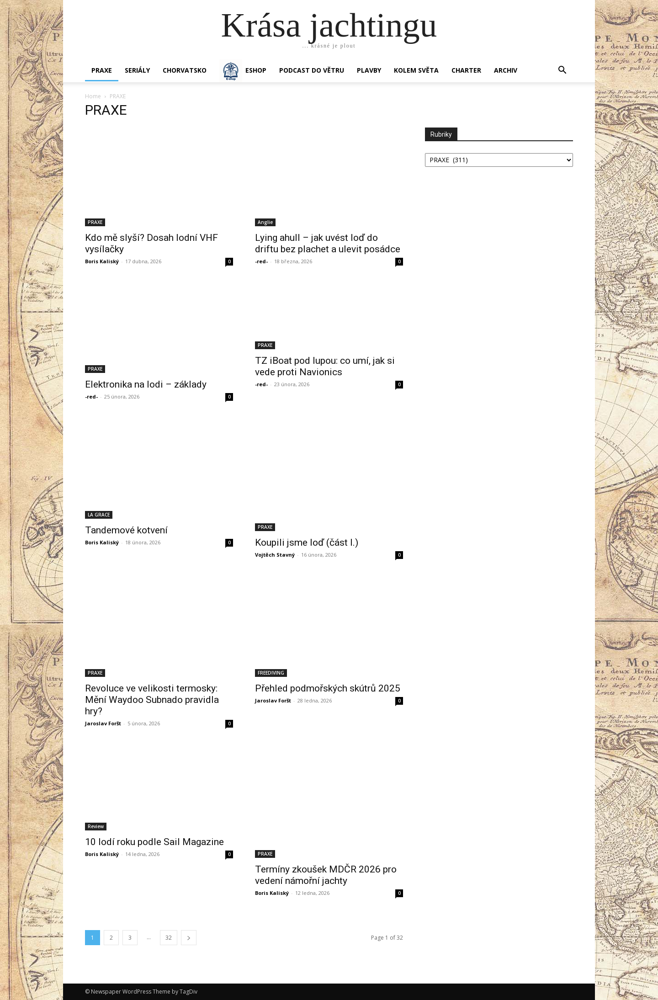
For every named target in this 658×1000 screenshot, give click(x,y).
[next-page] (188, 937)
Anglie (265, 222)
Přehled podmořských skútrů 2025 (327, 688)
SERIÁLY (137, 70)
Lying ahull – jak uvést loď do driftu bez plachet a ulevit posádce (327, 243)
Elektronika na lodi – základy (146, 384)
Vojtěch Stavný (275, 554)
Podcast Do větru (311, 70)
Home (93, 96)
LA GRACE (99, 514)
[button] (562, 71)
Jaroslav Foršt (103, 723)
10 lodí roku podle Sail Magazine (154, 841)
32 (168, 937)
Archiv (505, 70)
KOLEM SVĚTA (416, 70)
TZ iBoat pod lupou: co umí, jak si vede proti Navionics (325, 366)
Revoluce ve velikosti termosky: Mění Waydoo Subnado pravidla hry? (152, 700)
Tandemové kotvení (126, 530)
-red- (261, 261)
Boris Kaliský (102, 261)
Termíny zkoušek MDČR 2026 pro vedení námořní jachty (326, 875)
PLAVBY (369, 70)
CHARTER (466, 70)
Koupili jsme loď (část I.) (306, 542)
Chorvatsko (185, 70)
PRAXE (101, 70)
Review (96, 826)
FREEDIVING (271, 673)
